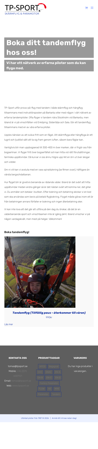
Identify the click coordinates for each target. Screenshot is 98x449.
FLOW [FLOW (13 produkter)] (41, 388)
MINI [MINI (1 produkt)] (57, 388)
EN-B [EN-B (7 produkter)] (40, 377)
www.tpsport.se (20, 385)
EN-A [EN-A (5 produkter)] (57, 372)
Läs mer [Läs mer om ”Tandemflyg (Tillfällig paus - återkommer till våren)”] (8, 324)
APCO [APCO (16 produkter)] (42, 366)
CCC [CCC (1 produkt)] (40, 372)
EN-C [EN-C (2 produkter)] (49, 377)
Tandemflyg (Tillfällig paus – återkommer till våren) (49, 312)
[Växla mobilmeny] (92, 7)
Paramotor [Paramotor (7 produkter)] (43, 394)
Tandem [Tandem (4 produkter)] (56, 394)
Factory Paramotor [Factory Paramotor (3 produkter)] (49, 383)
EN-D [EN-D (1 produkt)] (57, 377)
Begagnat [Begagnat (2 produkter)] (53, 366)
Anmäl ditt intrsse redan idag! (64, 418)
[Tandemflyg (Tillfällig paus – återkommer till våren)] (39, 238)
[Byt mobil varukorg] (86, 7)
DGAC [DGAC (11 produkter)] (48, 372)
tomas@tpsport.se (21, 380)
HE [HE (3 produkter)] (49, 388)
